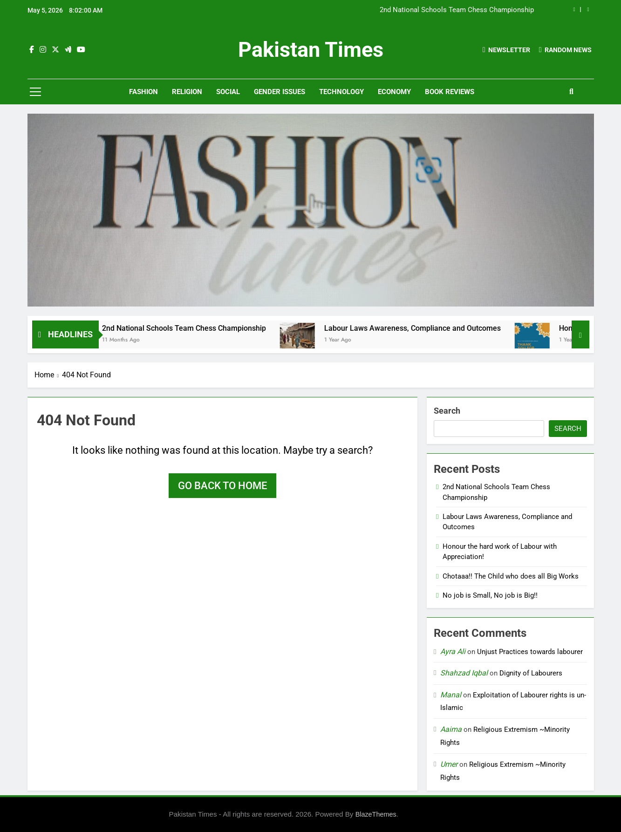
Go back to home (222, 485)
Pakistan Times (310, 49)
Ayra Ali (452, 651)
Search (447, 411)
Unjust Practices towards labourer (530, 652)
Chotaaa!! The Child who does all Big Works (511, 576)
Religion (187, 92)
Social (228, 92)
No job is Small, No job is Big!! (490, 595)
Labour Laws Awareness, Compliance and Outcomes (422, 328)
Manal (450, 694)
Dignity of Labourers (530, 673)
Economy (394, 92)
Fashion (143, 92)
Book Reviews (449, 92)
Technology (341, 92)
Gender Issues (279, 92)
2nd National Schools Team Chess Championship (457, 10)
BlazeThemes (375, 814)
